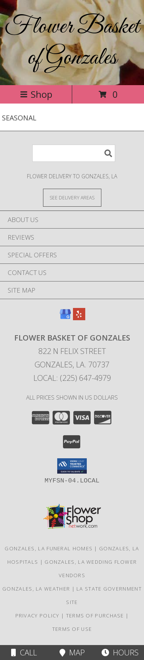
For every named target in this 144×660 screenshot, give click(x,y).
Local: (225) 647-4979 (72, 378)
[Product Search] (73, 153)
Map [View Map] (72, 652)
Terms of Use (72, 628)
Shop (36, 94)
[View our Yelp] (79, 317)
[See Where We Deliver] (72, 197)
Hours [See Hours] (120, 652)
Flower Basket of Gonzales (72, 43)
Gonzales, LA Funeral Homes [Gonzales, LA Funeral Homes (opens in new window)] (49, 548)
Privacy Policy (37, 615)
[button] (72, 466)
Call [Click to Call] (24, 652)
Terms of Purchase (95, 615)
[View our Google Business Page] (65, 317)
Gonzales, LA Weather (36, 588)
